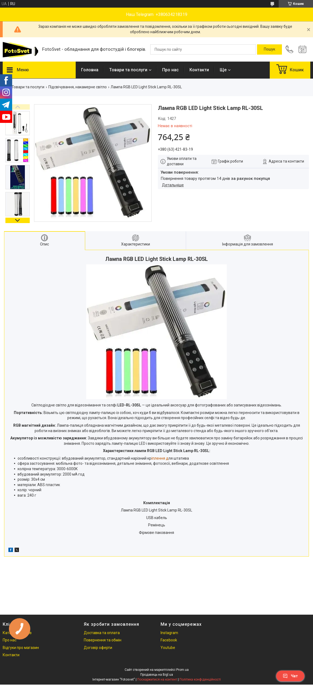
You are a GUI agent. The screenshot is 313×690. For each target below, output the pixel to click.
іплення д (159, 458)
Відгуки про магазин (21, 647)
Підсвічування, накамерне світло (77, 87)
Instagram (169, 633)
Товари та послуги (128, 69)
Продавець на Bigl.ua (156, 674)
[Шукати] (269, 49)
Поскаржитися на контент (157, 679)
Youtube (168, 647)
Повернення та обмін (102, 640)
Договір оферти (98, 647)
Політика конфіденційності (200, 679)
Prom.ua (182, 670)
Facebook (169, 640)
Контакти (199, 69)
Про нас (170, 69)
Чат (290, 676)
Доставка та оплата (102, 633)
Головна (89, 69)
